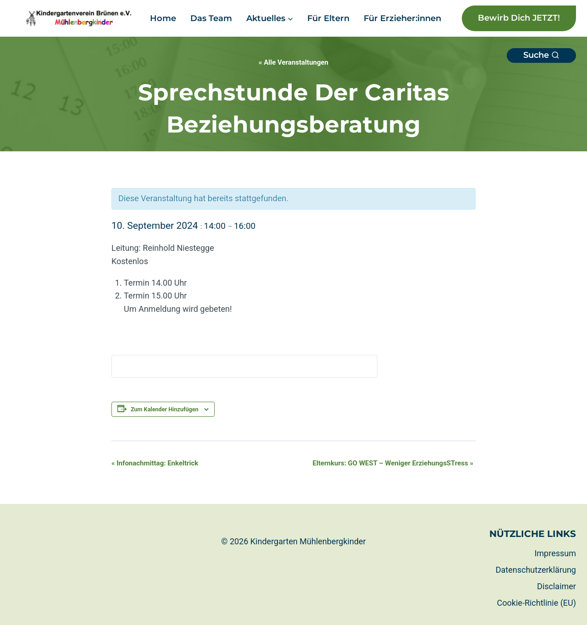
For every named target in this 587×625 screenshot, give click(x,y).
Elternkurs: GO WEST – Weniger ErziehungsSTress (393, 463)
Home (163, 18)
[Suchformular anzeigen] (541, 55)
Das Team (211, 18)
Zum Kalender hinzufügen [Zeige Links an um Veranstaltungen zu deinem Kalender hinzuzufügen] (165, 409)
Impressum (555, 553)
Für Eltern (328, 18)
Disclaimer (556, 586)
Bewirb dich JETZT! (519, 18)
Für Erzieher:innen (402, 18)
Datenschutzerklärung (536, 570)
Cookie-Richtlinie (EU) (536, 603)
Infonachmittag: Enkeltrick (154, 463)
